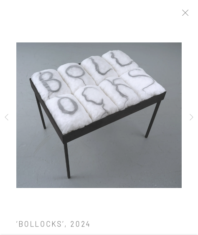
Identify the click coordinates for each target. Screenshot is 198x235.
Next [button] (191, 117)
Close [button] (191, 15)
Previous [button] (6, 117)
